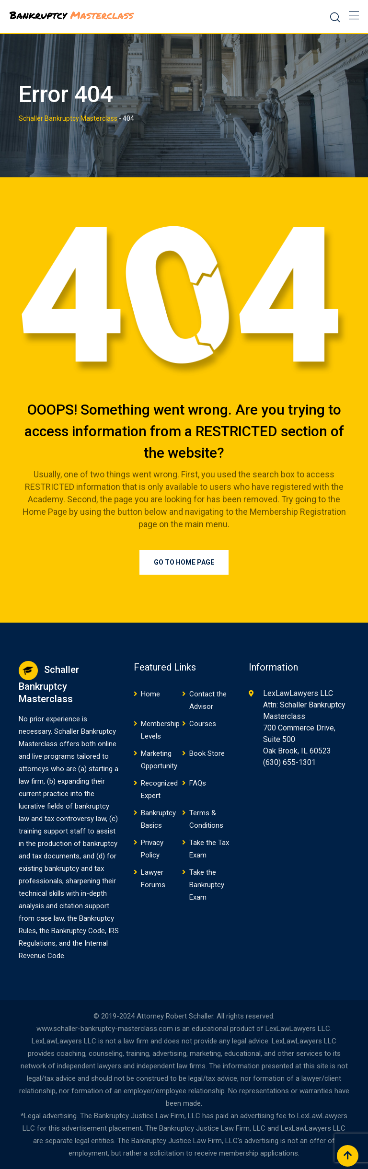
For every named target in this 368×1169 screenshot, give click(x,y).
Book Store (207, 753)
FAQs (197, 783)
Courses (202, 723)
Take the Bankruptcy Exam (206, 885)
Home (150, 694)
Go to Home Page (184, 562)
